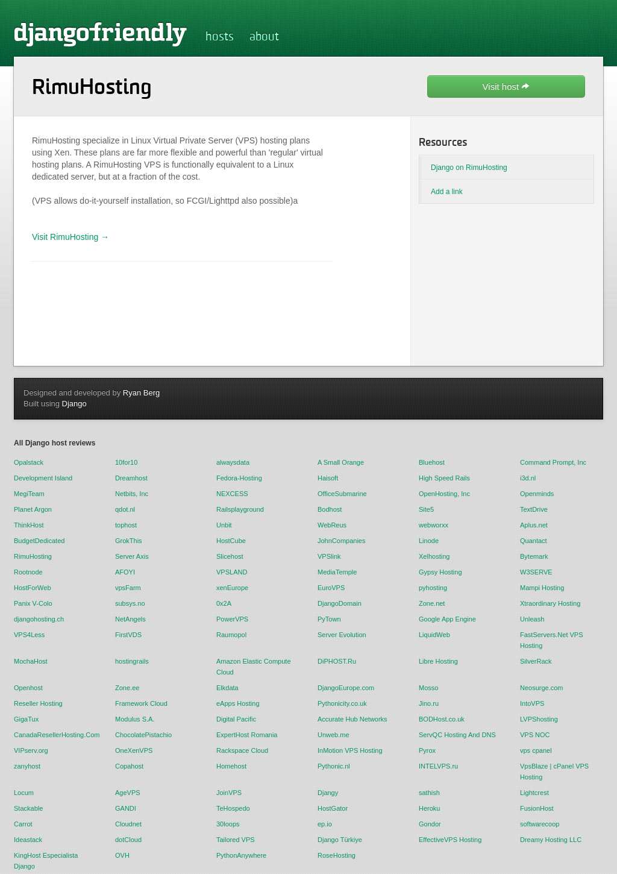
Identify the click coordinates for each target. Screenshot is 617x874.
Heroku (429, 808)
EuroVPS (331, 587)
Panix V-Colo (33, 603)
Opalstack (28, 462)
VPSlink (329, 556)
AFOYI (125, 572)
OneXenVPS (133, 750)
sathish (429, 792)
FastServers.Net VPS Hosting (551, 640)
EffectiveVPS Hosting (450, 839)
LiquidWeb (434, 634)
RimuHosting (33, 556)
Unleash (532, 619)
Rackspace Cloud (242, 750)
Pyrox (427, 750)
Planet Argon (33, 509)
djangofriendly (100, 33)
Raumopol (231, 634)
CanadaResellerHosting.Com (55, 734)
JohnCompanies (342, 540)
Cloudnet (128, 824)
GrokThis (128, 540)
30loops (228, 824)
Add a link (447, 191)
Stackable (28, 808)
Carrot (23, 824)
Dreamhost (131, 478)
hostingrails (132, 661)
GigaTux (26, 719)
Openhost (28, 687)
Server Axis (132, 556)
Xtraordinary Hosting (550, 603)
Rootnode (28, 572)
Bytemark (534, 556)
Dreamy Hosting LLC (550, 839)
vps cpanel (536, 750)
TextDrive (534, 509)
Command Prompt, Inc (553, 462)
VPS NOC (535, 734)
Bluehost (432, 462)
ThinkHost (29, 525)
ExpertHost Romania (247, 734)
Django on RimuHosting (469, 167)
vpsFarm (128, 587)
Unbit (224, 525)
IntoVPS (532, 703)
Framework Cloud (141, 703)
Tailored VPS (235, 839)
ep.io (325, 824)
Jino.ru (429, 703)
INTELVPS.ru (438, 766)
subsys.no (130, 603)
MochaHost (31, 661)
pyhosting (433, 587)
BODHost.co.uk (442, 719)
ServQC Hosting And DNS (457, 734)
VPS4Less (29, 634)
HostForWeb (32, 587)
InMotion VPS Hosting (350, 750)
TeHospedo (233, 808)
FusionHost (537, 808)
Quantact (533, 540)
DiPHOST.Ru (337, 661)
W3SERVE (536, 572)
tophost (126, 525)
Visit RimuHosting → (70, 237)
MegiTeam (29, 493)
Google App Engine (447, 619)
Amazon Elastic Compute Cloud (253, 667)
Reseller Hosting (38, 703)
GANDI (125, 808)
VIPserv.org (31, 750)
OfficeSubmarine (342, 493)
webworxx (433, 525)
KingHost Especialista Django (46, 861)
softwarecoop (539, 824)
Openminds (537, 493)
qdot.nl (125, 509)
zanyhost (27, 766)
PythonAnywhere (241, 855)
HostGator (333, 808)
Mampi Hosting (542, 587)
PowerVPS (232, 619)
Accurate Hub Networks (352, 719)
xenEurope (232, 587)
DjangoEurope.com (346, 687)
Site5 (426, 509)
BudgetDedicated (39, 540)
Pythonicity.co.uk (342, 703)
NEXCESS (232, 493)
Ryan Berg (141, 392)
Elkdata (227, 687)
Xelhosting (434, 556)
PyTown (329, 619)
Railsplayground (240, 509)
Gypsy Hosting (440, 572)
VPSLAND (231, 572)
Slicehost (229, 556)
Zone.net (432, 603)
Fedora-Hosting (239, 478)
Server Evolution (342, 634)
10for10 (126, 462)
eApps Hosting (238, 703)
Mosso (428, 687)
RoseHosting (336, 855)
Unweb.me (333, 734)
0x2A (223, 603)
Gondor (430, 824)
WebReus (332, 525)
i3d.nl (528, 478)
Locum (24, 792)
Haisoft (328, 478)
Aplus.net (534, 525)
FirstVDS (128, 634)
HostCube (231, 540)
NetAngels (130, 619)
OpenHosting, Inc (444, 493)
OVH (122, 855)
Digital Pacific (236, 719)
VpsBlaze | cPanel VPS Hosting (554, 771)
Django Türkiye (340, 839)
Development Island (43, 478)
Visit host (506, 86)
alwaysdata (232, 462)
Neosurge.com (541, 687)
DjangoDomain (340, 603)
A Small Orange (341, 462)
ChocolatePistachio (143, 734)
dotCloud (128, 839)
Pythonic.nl (334, 766)
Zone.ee (127, 687)
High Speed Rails (444, 478)
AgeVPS (127, 792)
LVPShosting (539, 719)
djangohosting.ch (39, 619)
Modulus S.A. (134, 719)
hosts (219, 37)
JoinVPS (229, 792)
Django (74, 403)
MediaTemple (337, 572)
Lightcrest (534, 792)
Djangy (328, 792)
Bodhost (330, 509)
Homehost (231, 766)
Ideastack (28, 839)
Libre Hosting (438, 661)
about (264, 37)
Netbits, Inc (131, 493)
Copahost (129, 766)
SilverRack (536, 661)
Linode (429, 540)
